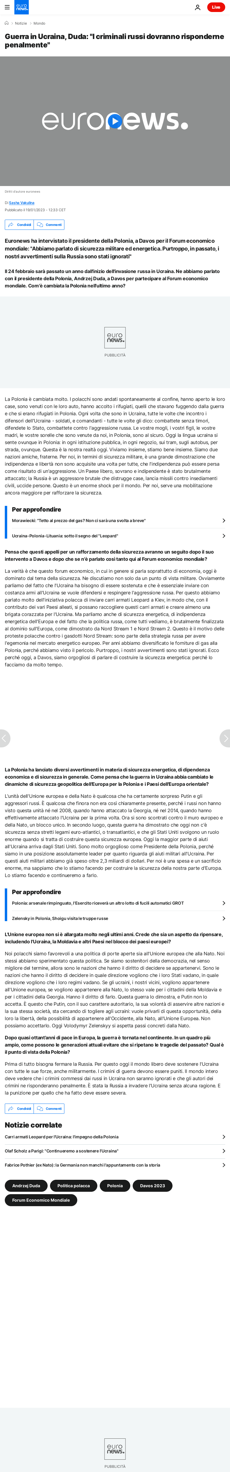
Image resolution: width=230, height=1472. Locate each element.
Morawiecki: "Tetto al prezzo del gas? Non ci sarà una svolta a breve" (79, 520)
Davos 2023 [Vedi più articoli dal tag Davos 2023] (152, 1185)
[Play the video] (115, 121)
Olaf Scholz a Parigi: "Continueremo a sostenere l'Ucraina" (62, 1150)
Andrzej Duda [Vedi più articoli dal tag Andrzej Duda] (26, 1185)
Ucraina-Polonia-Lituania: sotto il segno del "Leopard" (65, 535)
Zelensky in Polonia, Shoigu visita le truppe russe (60, 918)
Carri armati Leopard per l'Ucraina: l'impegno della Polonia (61, 1136)
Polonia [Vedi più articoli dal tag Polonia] (115, 1185)
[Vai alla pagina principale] (21, 7)
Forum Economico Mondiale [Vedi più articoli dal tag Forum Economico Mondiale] (41, 1200)
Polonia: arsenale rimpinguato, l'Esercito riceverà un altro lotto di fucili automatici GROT (98, 903)
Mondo (39, 23)
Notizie (21, 23)
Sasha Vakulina (21, 202)
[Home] (6, 23)
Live (216, 7)
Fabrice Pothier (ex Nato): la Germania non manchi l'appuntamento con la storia (82, 1164)
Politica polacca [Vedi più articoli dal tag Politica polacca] (74, 1185)
